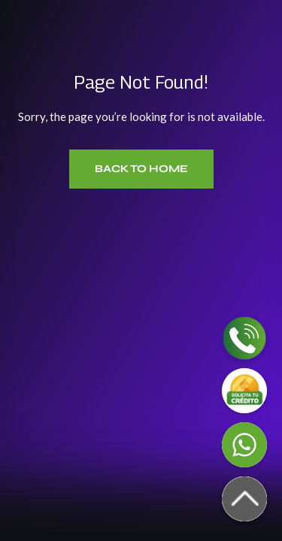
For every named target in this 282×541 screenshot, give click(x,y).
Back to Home (141, 168)
